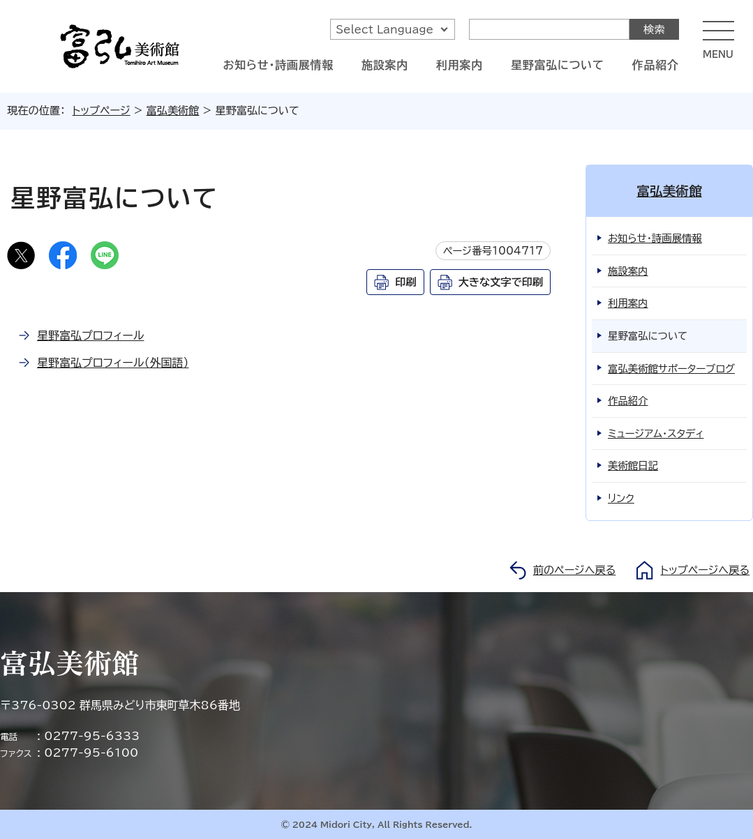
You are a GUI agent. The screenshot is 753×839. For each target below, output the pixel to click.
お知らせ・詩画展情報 (278, 64)
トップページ (102, 110)
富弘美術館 (173, 110)
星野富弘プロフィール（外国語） (112, 362)
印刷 (405, 282)
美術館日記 (633, 465)
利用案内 (459, 64)
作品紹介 (655, 64)
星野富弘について (557, 64)
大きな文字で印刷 (501, 282)
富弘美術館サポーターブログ (671, 368)
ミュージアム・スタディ (655, 433)
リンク (621, 498)
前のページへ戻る (574, 570)
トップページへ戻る (705, 570)
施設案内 (384, 64)
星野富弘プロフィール (90, 335)
